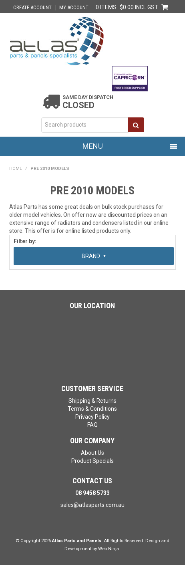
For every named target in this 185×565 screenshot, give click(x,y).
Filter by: (25, 241)
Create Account (32, 7)
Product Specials (92, 461)
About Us (92, 453)
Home (15, 168)
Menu (92, 146)
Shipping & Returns (92, 401)
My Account (73, 7)
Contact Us (92, 480)
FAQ (92, 425)
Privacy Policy (92, 417)
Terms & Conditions (92, 409)
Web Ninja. (109, 548)
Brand (94, 256)
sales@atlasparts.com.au (92, 505)
